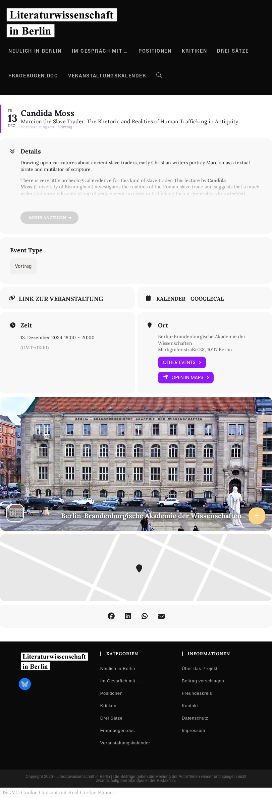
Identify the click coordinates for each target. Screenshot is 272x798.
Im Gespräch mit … (120, 680)
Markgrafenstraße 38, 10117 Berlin (195, 350)
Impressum (193, 730)
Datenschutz (195, 718)
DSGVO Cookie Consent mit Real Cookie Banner (57, 792)
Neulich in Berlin (117, 668)
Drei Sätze (111, 718)
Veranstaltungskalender (125, 742)
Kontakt (190, 705)
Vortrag (23, 266)
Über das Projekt (199, 668)
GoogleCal (207, 299)
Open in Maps (186, 377)
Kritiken (108, 705)
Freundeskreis (197, 693)
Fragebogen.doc (117, 730)
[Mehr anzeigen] (49, 217)
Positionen (111, 693)
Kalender (170, 299)
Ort (163, 325)
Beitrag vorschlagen (203, 680)
